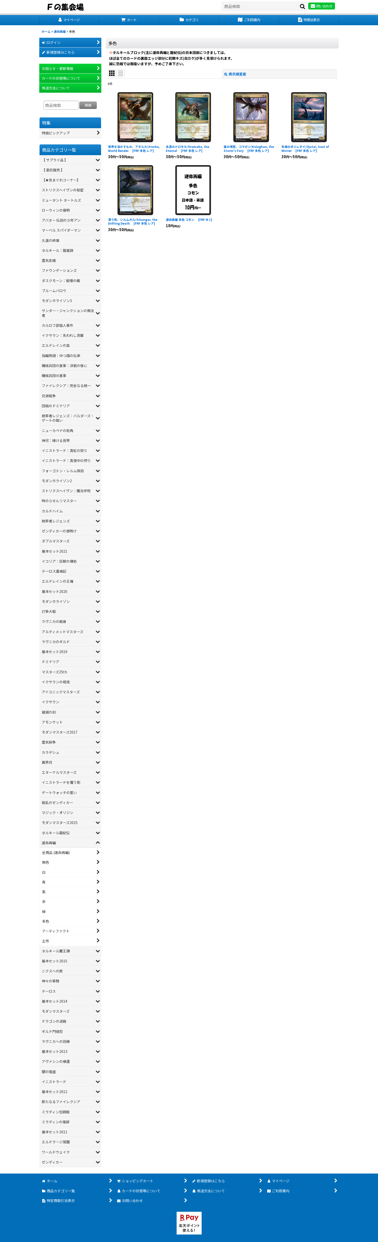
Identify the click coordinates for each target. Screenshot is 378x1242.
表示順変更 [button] (235, 73)
